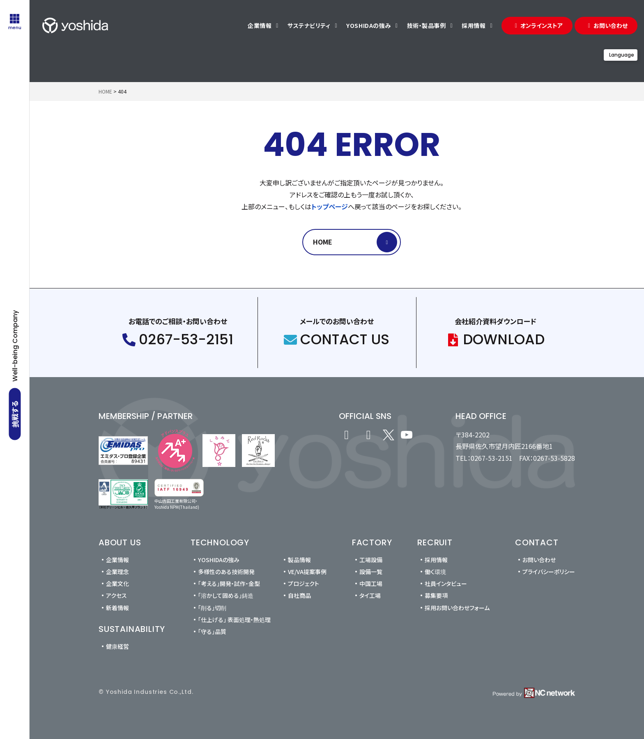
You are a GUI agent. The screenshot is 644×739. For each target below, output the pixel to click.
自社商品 (299, 595)
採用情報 (436, 560)
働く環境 (435, 571)
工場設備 (370, 560)
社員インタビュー (446, 583)
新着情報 (117, 608)
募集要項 (436, 595)
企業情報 (117, 560)
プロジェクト (303, 583)
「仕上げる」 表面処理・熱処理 (234, 619)
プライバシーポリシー (548, 571)
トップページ (329, 206)
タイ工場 (370, 595)
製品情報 (299, 560)
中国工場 (370, 583)
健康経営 (117, 646)
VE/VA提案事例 (307, 571)
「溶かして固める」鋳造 (225, 595)
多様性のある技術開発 (226, 571)
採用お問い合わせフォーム (457, 608)
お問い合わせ (539, 560)
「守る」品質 (212, 631)
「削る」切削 (212, 608)
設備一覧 (370, 571)
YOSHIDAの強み (218, 560)
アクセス (116, 595)
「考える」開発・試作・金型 (229, 583)
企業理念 (117, 571)
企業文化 (117, 583)
